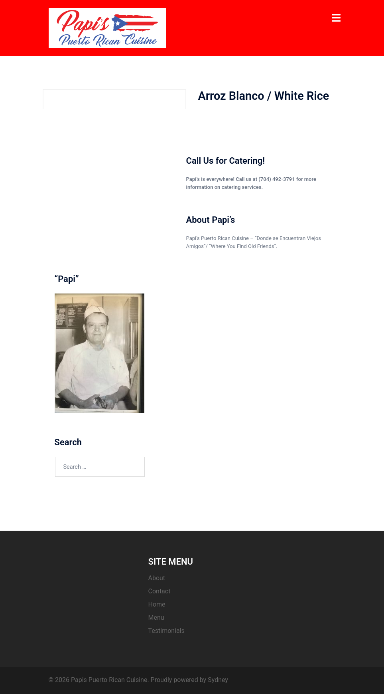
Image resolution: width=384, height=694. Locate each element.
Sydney (218, 680)
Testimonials (166, 631)
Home (156, 604)
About (156, 578)
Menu (156, 617)
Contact (159, 591)
